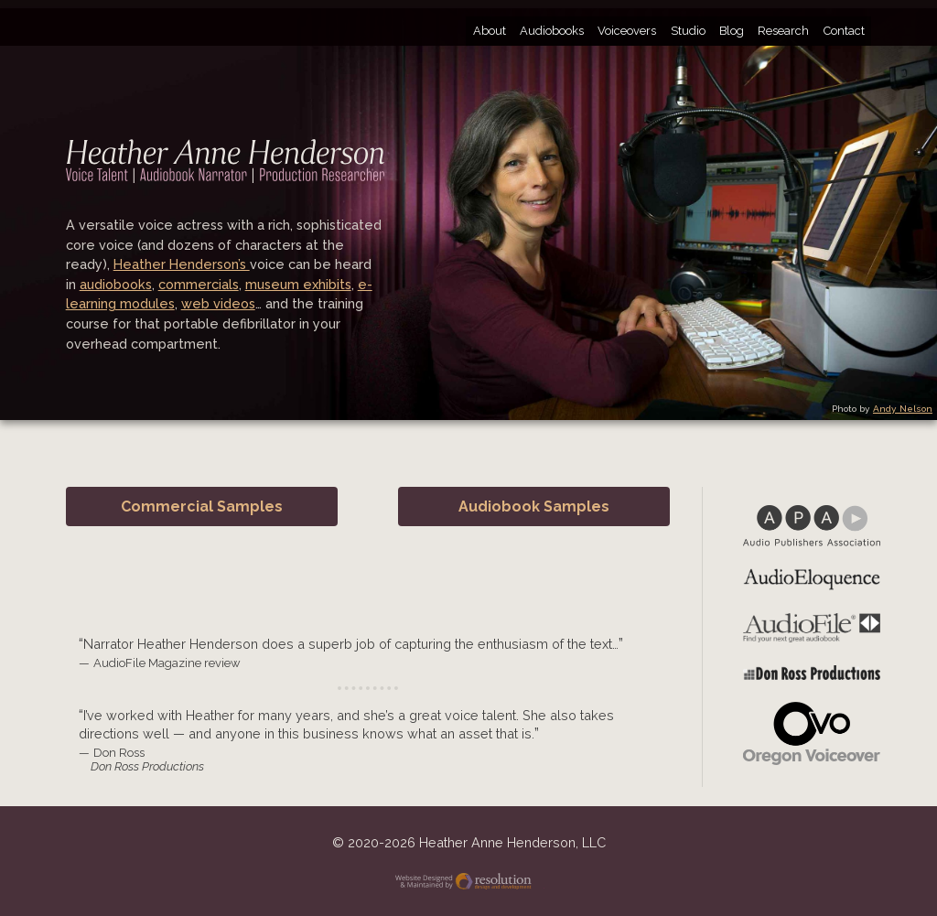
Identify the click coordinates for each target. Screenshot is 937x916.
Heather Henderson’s (181, 264)
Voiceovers (627, 31)
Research (783, 31)
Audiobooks (552, 31)
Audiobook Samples (533, 506)
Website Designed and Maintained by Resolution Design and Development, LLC (468, 883)
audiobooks (116, 284)
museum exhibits (298, 284)
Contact (844, 31)
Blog (731, 31)
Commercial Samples (202, 506)
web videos (218, 303)
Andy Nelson (902, 409)
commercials (198, 284)
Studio (688, 31)
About (489, 31)
